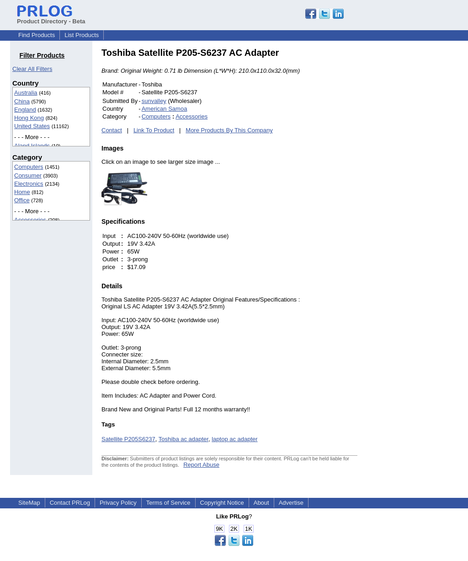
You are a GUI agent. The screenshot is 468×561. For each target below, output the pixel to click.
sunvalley (154, 100)
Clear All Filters (32, 68)
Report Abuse (201, 464)
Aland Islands (32, 145)
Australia (25, 92)
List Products (81, 35)
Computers (28, 166)
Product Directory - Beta (51, 18)
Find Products (36, 35)
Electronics (28, 183)
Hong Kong (29, 117)
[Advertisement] (419, 185)
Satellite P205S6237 (128, 439)
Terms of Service (168, 502)
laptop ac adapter (234, 439)
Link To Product (153, 130)
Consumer (28, 175)
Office (22, 200)
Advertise (291, 502)
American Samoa (164, 108)
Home (22, 192)
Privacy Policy (118, 502)
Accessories (30, 219)
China (22, 101)
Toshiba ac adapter (183, 439)
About (261, 502)
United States (32, 126)
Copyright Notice (222, 502)
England (25, 109)
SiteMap (29, 502)
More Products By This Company (229, 130)
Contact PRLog (70, 502)
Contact (111, 130)
